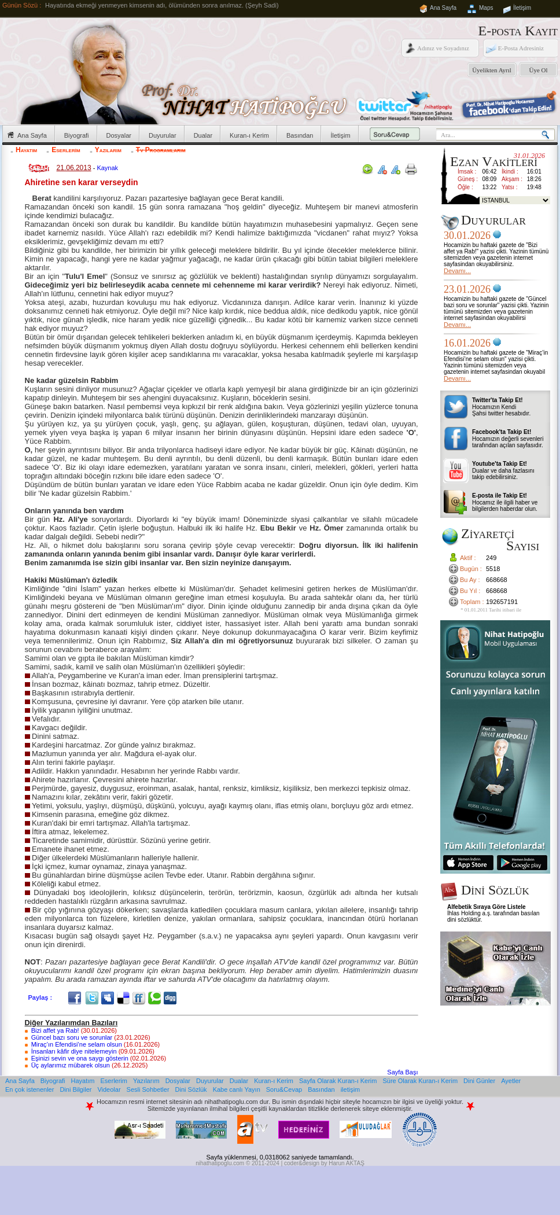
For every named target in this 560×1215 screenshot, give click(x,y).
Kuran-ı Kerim (249, 135)
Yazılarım (108, 150)
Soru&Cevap (284, 1089)
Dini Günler (479, 1080)
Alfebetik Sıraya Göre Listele (486, 907)
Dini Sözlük (191, 1089)
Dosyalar (118, 135)
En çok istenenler (29, 1089)
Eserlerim (65, 150)
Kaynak (107, 167)
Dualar (203, 135)
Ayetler (511, 1080)
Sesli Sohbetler (148, 1089)
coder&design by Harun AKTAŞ (324, 1163)
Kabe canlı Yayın (236, 1089)
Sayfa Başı (402, 1072)
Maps (486, 8)
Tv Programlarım (161, 150)
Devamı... (457, 270)
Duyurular (162, 135)
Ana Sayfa (443, 8)
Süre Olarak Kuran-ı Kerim (420, 1080)
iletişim (350, 1089)
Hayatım (26, 150)
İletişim (522, 8)
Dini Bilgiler (75, 1089)
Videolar (108, 1089)
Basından (299, 135)
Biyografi (76, 135)
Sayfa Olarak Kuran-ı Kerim (338, 1080)
